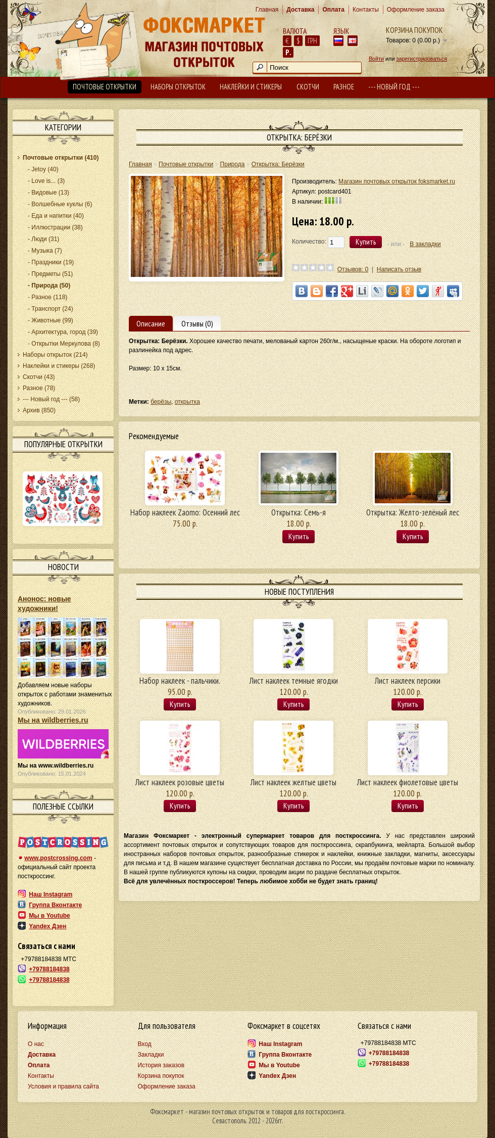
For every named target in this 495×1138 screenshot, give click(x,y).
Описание (150, 323)
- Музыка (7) (45, 250)
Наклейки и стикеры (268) (59, 365)
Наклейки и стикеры (251, 86)
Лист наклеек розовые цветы (179, 782)
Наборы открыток (178, 86)
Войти (376, 59)
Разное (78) (39, 388)
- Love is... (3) (46, 180)
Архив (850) (39, 410)
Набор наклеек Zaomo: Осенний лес (185, 512)
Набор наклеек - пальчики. (179, 680)
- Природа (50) (49, 285)
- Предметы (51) (50, 273)
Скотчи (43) (39, 377)
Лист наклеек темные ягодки (294, 680)
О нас (36, 1044)
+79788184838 (49, 969)
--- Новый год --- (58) (51, 399)
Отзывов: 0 (353, 269)
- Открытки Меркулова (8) (64, 343)
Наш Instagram (50, 894)
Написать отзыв (399, 269)
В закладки (425, 244)
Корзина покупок (414, 30)
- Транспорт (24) (50, 308)
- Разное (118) (47, 297)
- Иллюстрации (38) (55, 227)
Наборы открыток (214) (55, 354)
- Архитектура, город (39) (63, 332)
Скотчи (307, 86)
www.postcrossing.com (58, 858)
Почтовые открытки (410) (60, 157)
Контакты (366, 9)
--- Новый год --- (394, 86)
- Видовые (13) (48, 192)
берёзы (161, 401)
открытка (187, 401)
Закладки (151, 1054)
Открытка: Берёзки (278, 164)
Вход (145, 1044)
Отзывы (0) (197, 323)
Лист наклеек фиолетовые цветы (407, 782)
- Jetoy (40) (43, 169)
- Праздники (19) (51, 262)
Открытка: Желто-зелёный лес (412, 512)
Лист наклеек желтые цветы (293, 782)
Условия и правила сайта (63, 1086)
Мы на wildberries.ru (53, 720)
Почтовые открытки (104, 86)
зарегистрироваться (421, 59)
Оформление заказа (415, 9)
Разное (343, 86)
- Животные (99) (50, 320)
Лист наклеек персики (407, 680)
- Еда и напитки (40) (56, 215)
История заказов (161, 1065)
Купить (298, 536)
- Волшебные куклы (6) (60, 204)
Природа (232, 164)
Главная (267, 9)
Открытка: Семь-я (298, 512)
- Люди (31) (43, 239)
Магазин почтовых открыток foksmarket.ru (396, 181)
